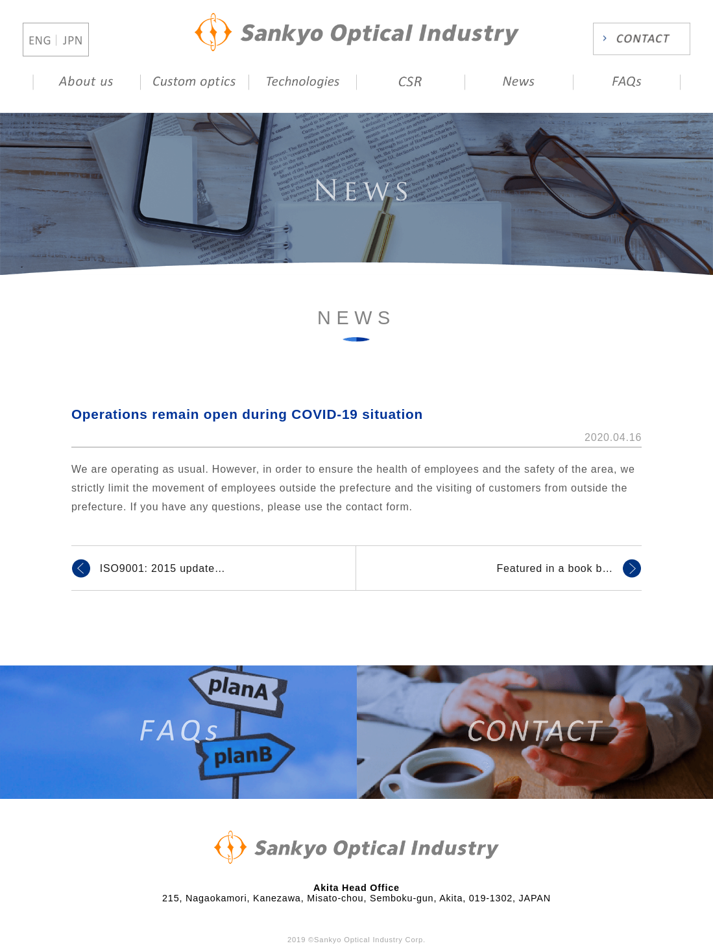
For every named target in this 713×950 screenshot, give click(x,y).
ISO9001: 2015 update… (163, 568)
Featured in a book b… (555, 568)
